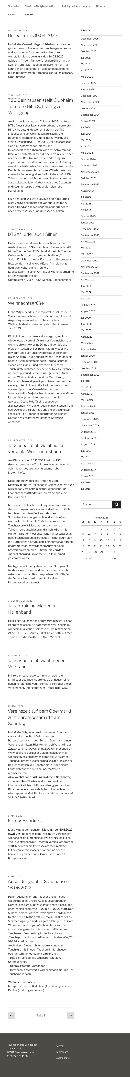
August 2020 (88, 311)
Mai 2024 (86, 140)
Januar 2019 (87, 412)
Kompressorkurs (25, 820)
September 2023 (90, 184)
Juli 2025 (86, 57)
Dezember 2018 (90, 419)
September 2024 (90, 114)
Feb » (113, 557)
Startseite (13, 6)
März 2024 (87, 152)
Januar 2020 (88, 355)
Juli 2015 (86, 488)
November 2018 (90, 425)
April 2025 (86, 70)
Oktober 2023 (88, 178)
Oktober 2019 (88, 368)
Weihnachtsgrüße (26, 303)
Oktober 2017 (88, 469)
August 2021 (88, 279)
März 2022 (87, 254)
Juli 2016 (86, 482)
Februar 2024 (88, 159)
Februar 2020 (88, 349)
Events (13, 14)
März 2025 (87, 76)
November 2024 (90, 102)
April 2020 (86, 336)
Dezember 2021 (89, 260)
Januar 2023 (88, 222)
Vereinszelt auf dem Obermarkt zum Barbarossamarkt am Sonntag (39, 717)
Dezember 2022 (90, 228)
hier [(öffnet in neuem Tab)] (29, 687)
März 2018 (87, 463)
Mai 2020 (86, 330)
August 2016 (88, 476)
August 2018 (88, 444)
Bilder (101, 6)
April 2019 (86, 393)
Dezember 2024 (90, 95)
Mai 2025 (86, 64)
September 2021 (90, 273)
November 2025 (90, 45)
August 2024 (88, 121)
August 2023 (88, 190)
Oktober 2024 (88, 108)
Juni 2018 (86, 450)
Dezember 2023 (90, 165)
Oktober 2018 (88, 431)
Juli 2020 (86, 317)
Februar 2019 (88, 406)
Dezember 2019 (90, 361)
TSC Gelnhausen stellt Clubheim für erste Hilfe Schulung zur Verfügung (40, 106)
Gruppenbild (62, 566)
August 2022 (88, 241)
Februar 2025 (88, 83)
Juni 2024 (86, 133)
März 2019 (87, 400)
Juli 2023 (86, 197)
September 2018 (90, 438)
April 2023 (86, 209)
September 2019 (90, 374)
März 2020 (87, 342)
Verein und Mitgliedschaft (40, 6)
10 (114, 534)
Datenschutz (63, 1057)
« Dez (89, 557)
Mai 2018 (86, 457)
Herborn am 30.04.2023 (32, 35)
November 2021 (90, 266)
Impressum (62, 1051)
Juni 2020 (86, 323)
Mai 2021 (86, 292)
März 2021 (87, 298)
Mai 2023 (86, 203)
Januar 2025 (88, 89)
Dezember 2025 (90, 38)
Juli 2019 (86, 380)
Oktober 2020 (88, 304)
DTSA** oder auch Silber (32, 234)
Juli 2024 (86, 127)
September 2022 (90, 235)
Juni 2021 (86, 286)
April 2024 (86, 146)
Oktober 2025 (88, 51)
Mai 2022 (86, 247)
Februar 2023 (88, 216)
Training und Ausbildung (76, 6)
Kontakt (28, 14)
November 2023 (90, 171)
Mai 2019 (86, 387)
